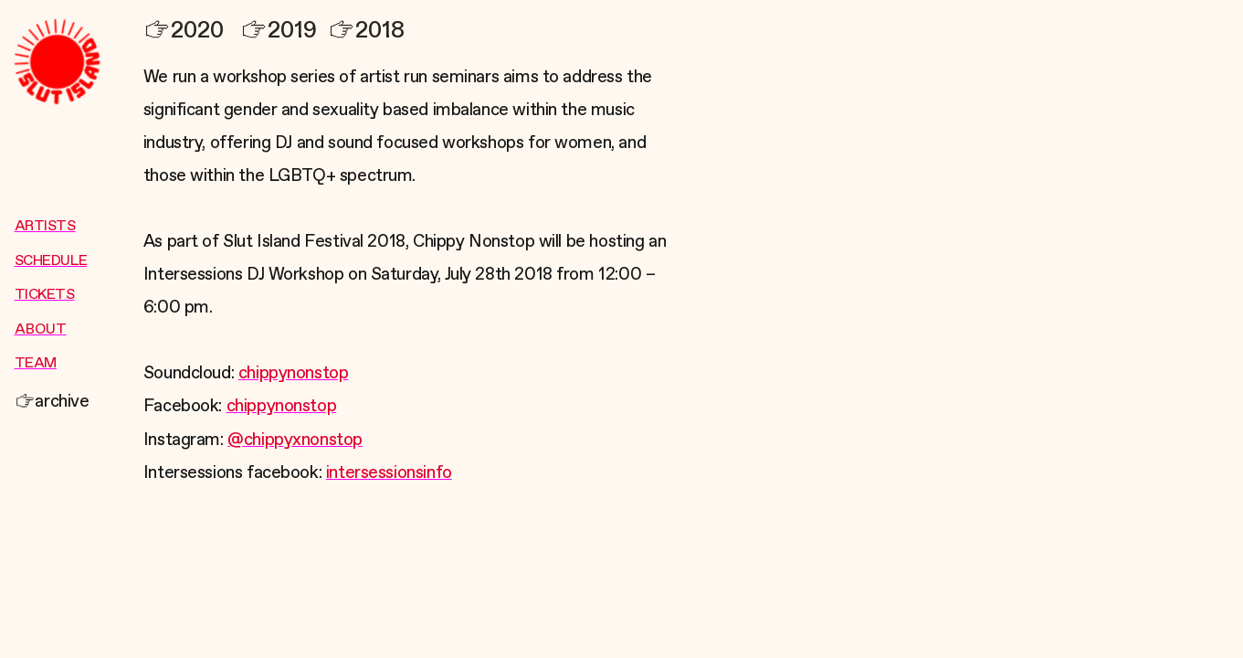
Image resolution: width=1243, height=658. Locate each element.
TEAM (36, 363)
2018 (366, 31)
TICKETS (45, 295)
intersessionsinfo (389, 473)
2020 (183, 31)
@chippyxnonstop (295, 440)
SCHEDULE (51, 261)
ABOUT (41, 330)
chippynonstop (293, 373)
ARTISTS (45, 226)
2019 (278, 31)
